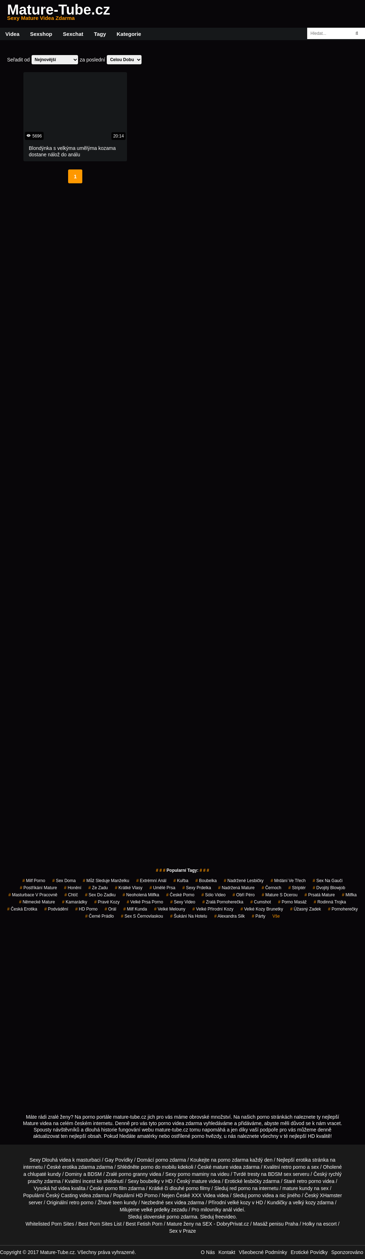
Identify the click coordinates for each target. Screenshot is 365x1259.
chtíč (71, 894)
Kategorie (129, 34)
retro (74, 1202)
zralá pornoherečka (222, 901)
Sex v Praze (182, 1231)
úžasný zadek (305, 909)
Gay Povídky (119, 1160)
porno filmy (198, 1188)
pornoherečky (343, 909)
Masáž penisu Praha (275, 1224)
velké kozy (238, 1202)
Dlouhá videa (56, 1160)
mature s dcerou (280, 894)
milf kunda (135, 909)
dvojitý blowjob (329, 887)
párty (258, 916)
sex (169, 1202)
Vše (276, 916)
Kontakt (227, 1252)
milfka (349, 894)
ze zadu (98, 887)
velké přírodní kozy (213, 909)
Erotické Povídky (309, 1252)
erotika (303, 1160)
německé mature (37, 901)
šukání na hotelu (188, 916)
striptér (297, 887)
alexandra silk (229, 916)
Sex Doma (64, 880)
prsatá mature (320, 894)
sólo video (213, 894)
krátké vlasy (128, 887)
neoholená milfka (141, 894)
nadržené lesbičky (244, 880)
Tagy (100, 34)
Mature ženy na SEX (189, 1224)
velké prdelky (155, 1209)
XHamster (331, 1195)
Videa (12, 34)
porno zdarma (233, 1160)
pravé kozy (107, 901)
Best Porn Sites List (100, 1224)
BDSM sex (279, 1174)
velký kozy (304, 1202)
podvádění (56, 909)
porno (161, 1160)
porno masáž (292, 901)
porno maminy (193, 1174)
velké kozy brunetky (261, 909)
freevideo (225, 1217)
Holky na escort (320, 1224)
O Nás (208, 1252)
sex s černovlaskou (142, 916)
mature (220, 1167)
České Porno (180, 894)
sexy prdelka (196, 887)
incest (88, 1181)
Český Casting (62, 1195)
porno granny (133, 1174)
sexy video (182, 901)
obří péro (244, 894)
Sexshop (41, 34)
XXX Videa (203, 1195)
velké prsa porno (145, 901)
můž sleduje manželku (106, 880)
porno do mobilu (158, 1167)
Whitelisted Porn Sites (50, 1224)
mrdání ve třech (288, 880)
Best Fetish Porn (144, 1224)
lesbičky (253, 1181)
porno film (116, 1188)
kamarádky (74, 901)
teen (117, 1202)
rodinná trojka (330, 901)
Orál (110, 909)
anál (227, 1209)
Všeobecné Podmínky (263, 1252)
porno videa (261, 1195)
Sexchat (73, 34)
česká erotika (22, 909)
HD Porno (86, 909)
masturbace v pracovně (33, 894)
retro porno (293, 1167)
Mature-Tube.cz (58, 14)
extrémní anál (151, 880)
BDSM (95, 1174)
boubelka (206, 880)
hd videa (60, 1188)
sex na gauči (328, 880)
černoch (271, 887)
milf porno (33, 880)
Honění (73, 887)
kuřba (180, 880)
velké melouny (169, 909)
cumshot (260, 901)
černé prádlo (99, 916)
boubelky (150, 1181)
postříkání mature (38, 887)
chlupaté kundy (44, 1174)
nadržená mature (236, 887)
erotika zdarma (78, 1167)
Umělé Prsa (162, 887)
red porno (240, 1188)
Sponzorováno (347, 1252)
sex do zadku (100, 894)
